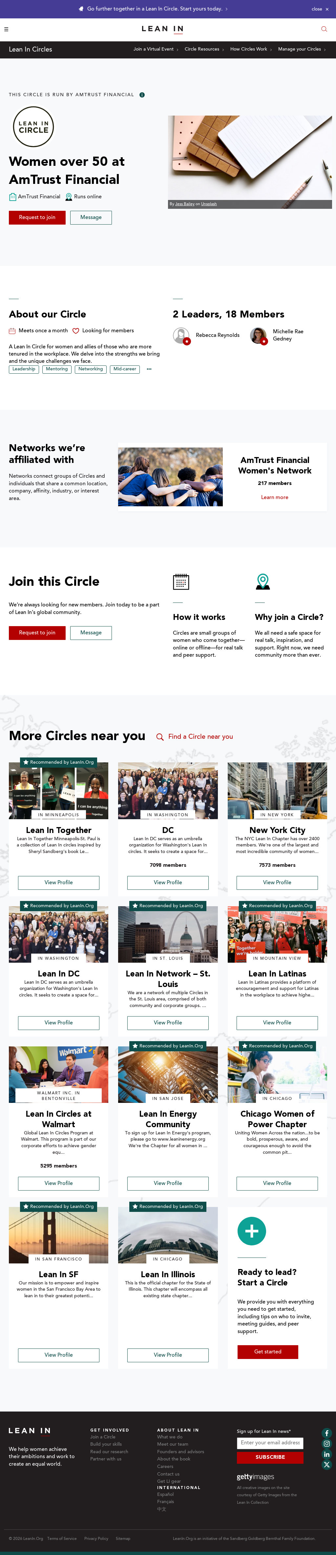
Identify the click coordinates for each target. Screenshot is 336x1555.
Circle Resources (204, 49)
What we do (169, 1437)
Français (165, 1502)
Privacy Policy (96, 1539)
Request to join (37, 217)
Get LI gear (169, 1481)
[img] (58, 790)
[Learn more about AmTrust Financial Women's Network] (170, 477)
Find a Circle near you (194, 737)
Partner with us (105, 1459)
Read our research (109, 1452)
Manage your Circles (302, 49)
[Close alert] (320, 9)
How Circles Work (251, 49)
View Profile (59, 883)
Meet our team (172, 1444)
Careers (165, 1467)
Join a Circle (103, 1437)
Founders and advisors (180, 1452)
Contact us (168, 1474)
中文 (161, 1509)
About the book (173, 1459)
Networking (90, 369)
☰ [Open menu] (6, 30)
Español (165, 1495)
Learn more (285, 497)
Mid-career (125, 369)
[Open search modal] (324, 30)
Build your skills (106, 1444)
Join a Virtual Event (156, 49)
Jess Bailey (185, 204)
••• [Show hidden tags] (149, 369)
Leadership (23, 369)
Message (91, 217)
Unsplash (209, 204)
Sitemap (123, 1539)
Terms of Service (62, 1539)
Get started (268, 1352)
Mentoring (57, 369)
